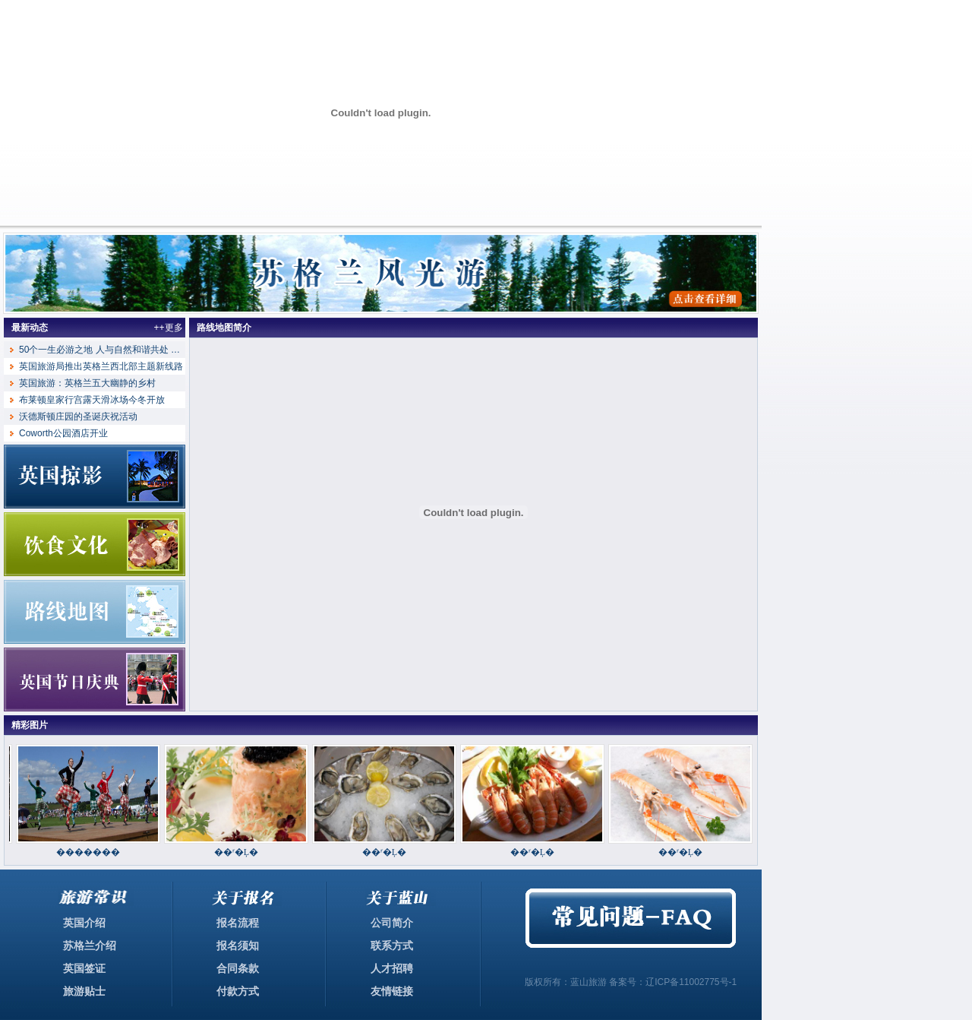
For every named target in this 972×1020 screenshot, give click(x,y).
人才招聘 (392, 968)
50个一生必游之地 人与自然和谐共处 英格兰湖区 (117, 349)
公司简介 (392, 923)
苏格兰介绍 (89, 945)
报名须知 (237, 945)
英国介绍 (84, 923)
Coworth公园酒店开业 (63, 433)
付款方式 (237, 991)
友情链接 (392, 991)
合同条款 (237, 968)
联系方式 (392, 945)
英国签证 (84, 968)
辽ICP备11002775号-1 (691, 982)
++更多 (167, 327)
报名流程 (237, 923)
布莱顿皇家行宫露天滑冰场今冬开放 (92, 399)
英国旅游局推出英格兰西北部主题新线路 (101, 366)
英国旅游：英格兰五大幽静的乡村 (87, 383)
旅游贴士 (84, 991)
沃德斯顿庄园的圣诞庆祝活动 (78, 416)
